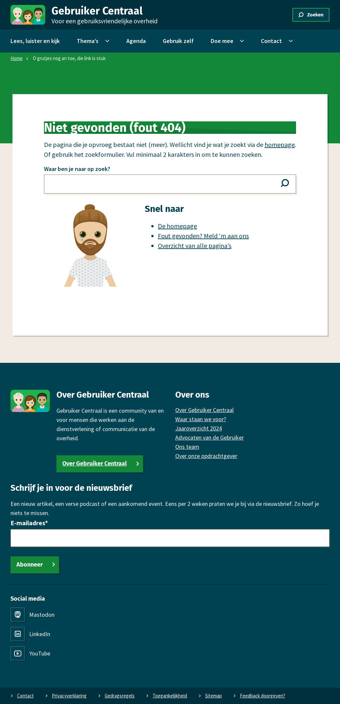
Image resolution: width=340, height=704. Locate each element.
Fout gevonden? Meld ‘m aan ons (203, 236)
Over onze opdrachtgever (206, 456)
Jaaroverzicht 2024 (198, 428)
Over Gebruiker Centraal (94, 463)
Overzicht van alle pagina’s (194, 245)
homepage (280, 144)
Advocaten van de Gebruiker (209, 437)
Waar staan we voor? (200, 419)
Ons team (187, 446)
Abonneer (29, 564)
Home (17, 58)
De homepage (177, 226)
